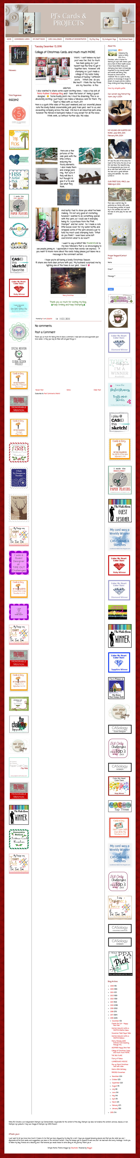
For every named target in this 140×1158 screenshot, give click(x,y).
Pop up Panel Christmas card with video (120, 1066)
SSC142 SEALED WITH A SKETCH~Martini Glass (120, 1029)
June (114, 1092)
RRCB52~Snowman (118, 1072)
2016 (112, 1018)
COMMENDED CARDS (22, 39)
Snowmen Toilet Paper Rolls (121, 1033)
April (114, 1099)
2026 (112, 986)
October (115, 1080)
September (116, 1083)
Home (68, 390)
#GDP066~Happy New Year (121, 1048)
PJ (121, 50)
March (114, 1102)
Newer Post (39, 390)
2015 (112, 1112)
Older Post (97, 390)
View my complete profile (116, 88)
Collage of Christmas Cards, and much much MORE (121, 1052)
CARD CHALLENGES (55, 39)
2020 (112, 1005)
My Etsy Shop (94, 39)
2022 (112, 999)
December (115, 1021)
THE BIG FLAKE (117, 1056)
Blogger (89, 1148)
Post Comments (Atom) (52, 394)
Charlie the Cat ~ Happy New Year (120, 1025)
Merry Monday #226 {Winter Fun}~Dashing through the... (120, 1043)
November (115, 1076)
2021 (112, 1002)
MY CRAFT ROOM (39, 39)
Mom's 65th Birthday (119, 1069)
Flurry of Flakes (117, 1059)
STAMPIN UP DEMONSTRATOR (75, 39)
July (113, 1089)
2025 (112, 989)
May (113, 1096)
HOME (9, 39)
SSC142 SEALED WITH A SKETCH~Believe (120, 1037)
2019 (112, 1008)
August (114, 1086)
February (115, 1105)
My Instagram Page (109, 39)
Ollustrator (74, 1148)
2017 (112, 1015)
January (115, 1109)
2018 (112, 1012)
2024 (112, 992)
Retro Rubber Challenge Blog (50, 93)
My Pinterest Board (125, 39)
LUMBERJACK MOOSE (119, 1062)
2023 (112, 996)
